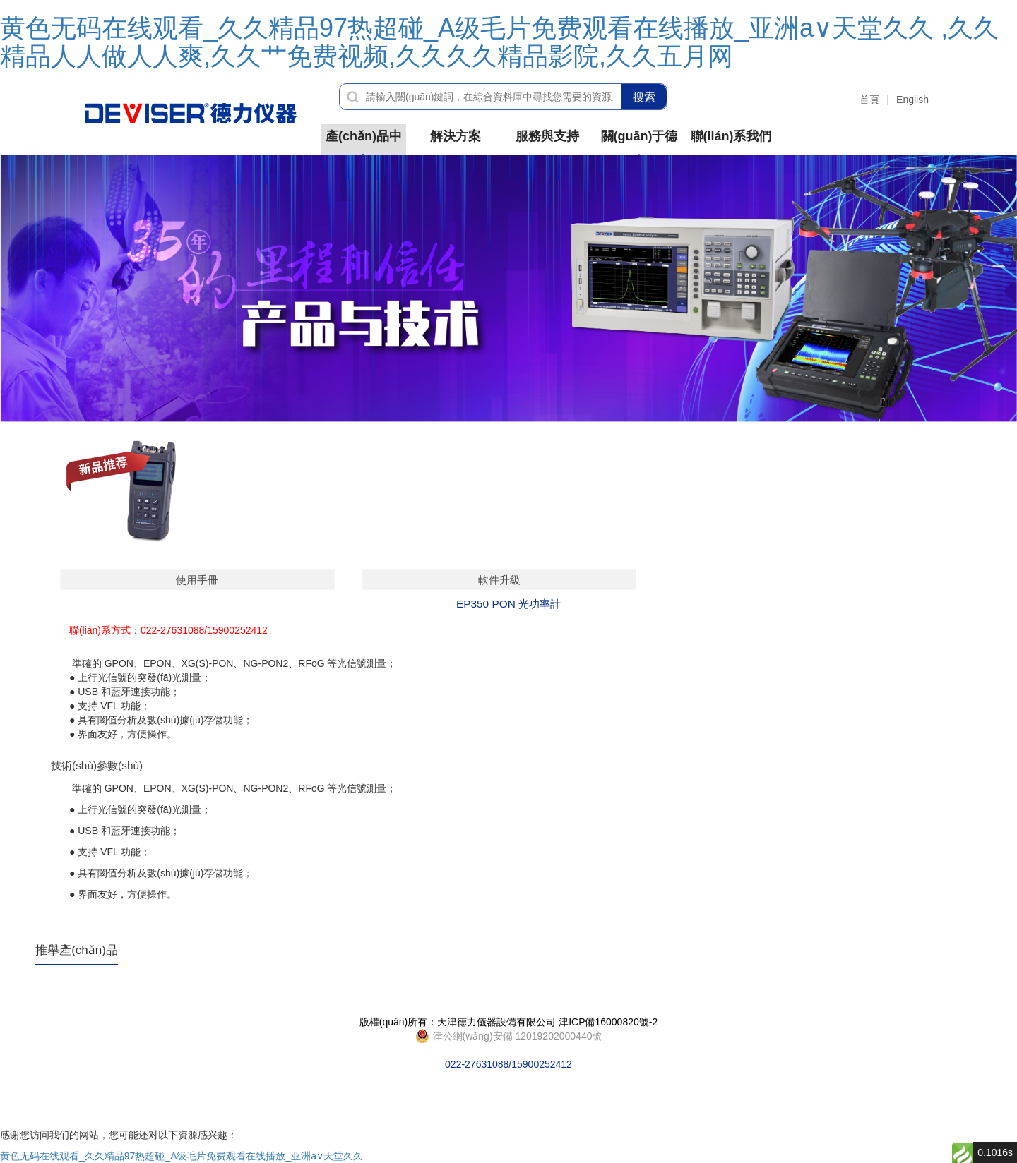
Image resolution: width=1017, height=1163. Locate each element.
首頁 (869, 99)
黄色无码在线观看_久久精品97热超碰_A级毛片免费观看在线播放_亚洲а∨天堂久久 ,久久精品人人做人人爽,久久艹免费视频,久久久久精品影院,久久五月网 (499, 42)
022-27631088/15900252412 (508, 1036)
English (912, 99)
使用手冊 (197, 580)
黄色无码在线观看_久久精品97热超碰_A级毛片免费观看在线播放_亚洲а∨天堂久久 (181, 1156)
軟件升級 (499, 580)
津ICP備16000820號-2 (608, 1022)
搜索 (644, 97)
